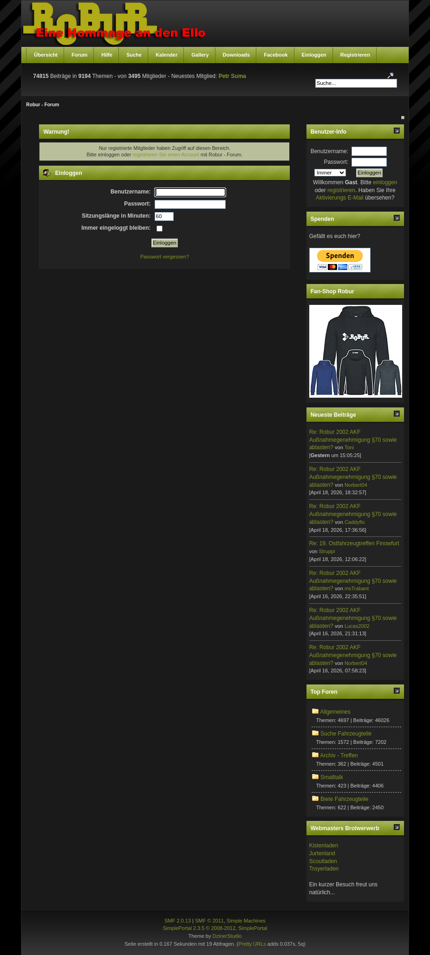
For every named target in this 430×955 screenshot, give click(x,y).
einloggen (385, 182)
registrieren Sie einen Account (165, 154)
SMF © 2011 (209, 920)
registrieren (341, 190)
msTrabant (357, 588)
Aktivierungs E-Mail (340, 197)
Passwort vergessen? (164, 256)
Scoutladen (323, 861)
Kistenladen (324, 845)
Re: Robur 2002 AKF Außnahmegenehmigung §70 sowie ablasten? (353, 440)
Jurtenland (322, 853)
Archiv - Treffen (339, 755)
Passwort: (336, 162)
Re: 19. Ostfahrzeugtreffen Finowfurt (354, 543)
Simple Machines (246, 920)
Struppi (327, 551)
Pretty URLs (252, 944)
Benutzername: (329, 151)
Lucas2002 (357, 626)
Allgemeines (335, 712)
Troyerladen (324, 868)
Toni (349, 447)
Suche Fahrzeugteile (345, 733)
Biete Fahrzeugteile (344, 799)
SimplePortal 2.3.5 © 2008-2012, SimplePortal (215, 928)
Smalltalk (331, 777)
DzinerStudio (226, 936)
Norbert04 (356, 485)
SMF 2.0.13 (177, 920)
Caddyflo (355, 522)
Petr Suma (232, 76)
